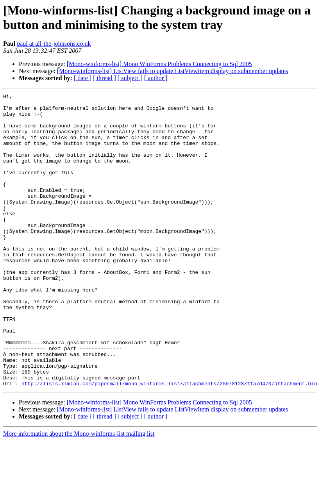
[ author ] (156, 78)
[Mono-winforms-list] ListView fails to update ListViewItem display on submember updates (172, 71)
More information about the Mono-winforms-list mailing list (79, 492)
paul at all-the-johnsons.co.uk (54, 43)
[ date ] (82, 78)
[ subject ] (130, 78)
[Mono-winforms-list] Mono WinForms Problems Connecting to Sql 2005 (159, 64)
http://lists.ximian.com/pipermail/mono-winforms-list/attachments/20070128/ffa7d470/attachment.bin (169, 441)
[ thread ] (104, 78)
